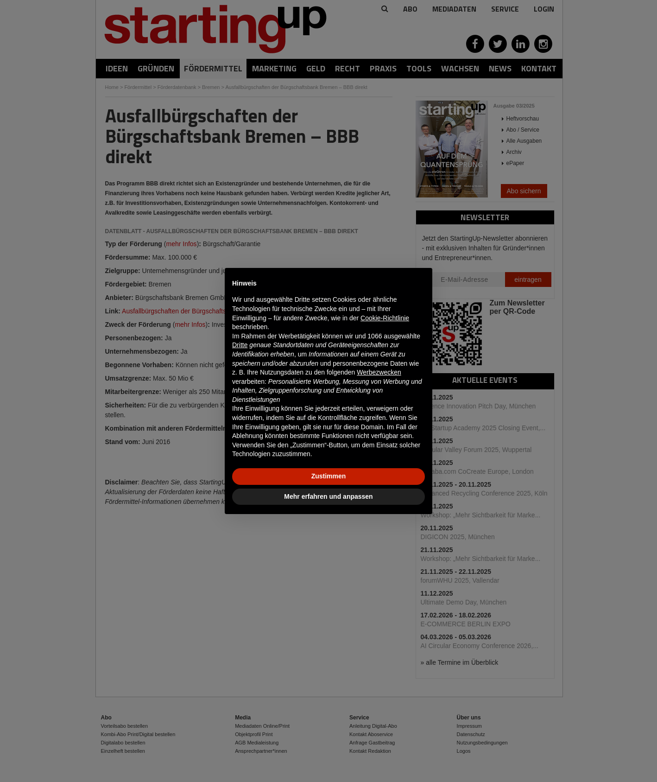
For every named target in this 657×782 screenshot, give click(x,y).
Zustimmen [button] (328, 476)
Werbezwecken (379, 372)
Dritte (239, 345)
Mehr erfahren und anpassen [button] (328, 496)
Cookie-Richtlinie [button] (384, 318)
